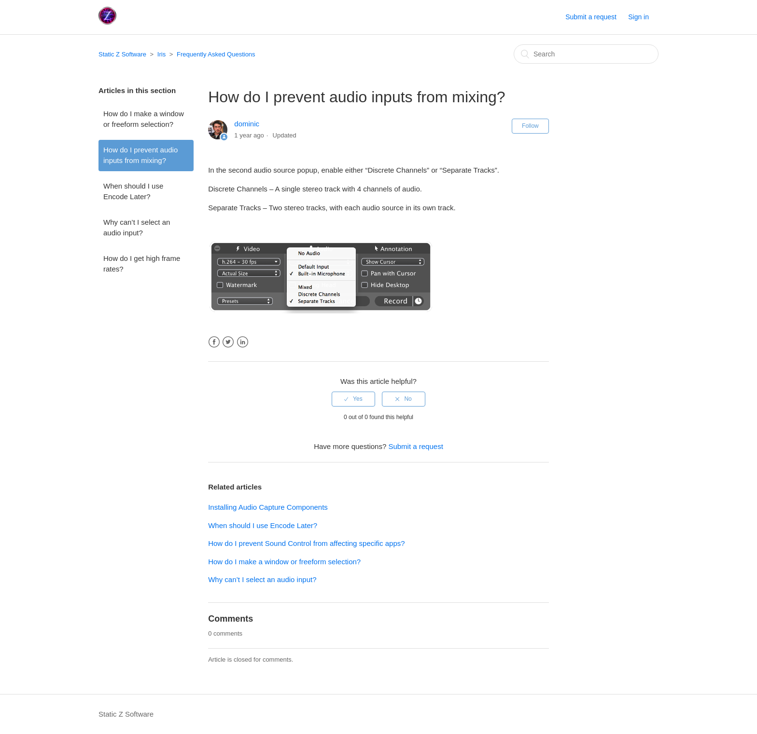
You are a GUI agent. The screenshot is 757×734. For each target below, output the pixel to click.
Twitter (228, 342)
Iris (161, 54)
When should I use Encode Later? (133, 191)
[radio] (353, 399)
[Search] (586, 54)
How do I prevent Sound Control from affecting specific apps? (306, 543)
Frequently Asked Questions (216, 54)
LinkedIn (243, 342)
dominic (246, 124)
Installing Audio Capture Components (268, 507)
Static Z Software (122, 54)
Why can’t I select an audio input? (136, 227)
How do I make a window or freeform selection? (143, 119)
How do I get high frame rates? (141, 263)
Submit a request (591, 17)
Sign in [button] (638, 17)
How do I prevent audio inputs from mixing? (140, 155)
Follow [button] (530, 125)
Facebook (214, 342)
